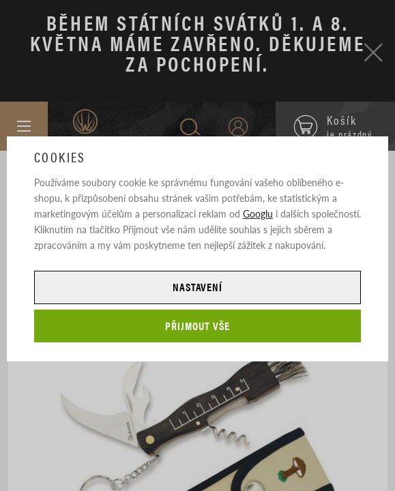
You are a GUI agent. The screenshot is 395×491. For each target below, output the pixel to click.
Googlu (258, 213)
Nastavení (198, 287)
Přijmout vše (197, 325)
